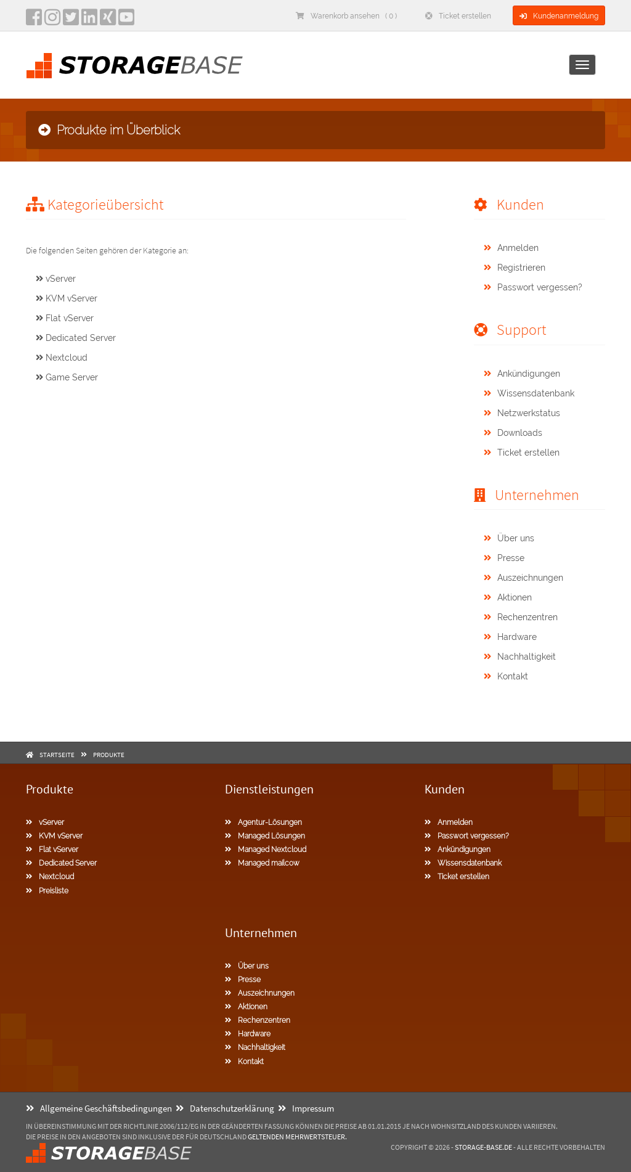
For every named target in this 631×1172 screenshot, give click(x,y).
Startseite (57, 754)
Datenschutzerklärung (225, 1108)
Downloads (513, 433)
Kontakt (506, 676)
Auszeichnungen (523, 578)
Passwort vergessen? (533, 287)
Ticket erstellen (458, 16)
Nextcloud (62, 358)
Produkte (108, 754)
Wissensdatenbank (529, 393)
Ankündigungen (522, 374)
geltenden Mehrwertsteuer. (297, 1136)
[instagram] (52, 21)
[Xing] (108, 21)
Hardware (510, 637)
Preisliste (47, 891)
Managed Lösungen (265, 836)
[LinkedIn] (89, 21)
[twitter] (71, 21)
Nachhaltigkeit (520, 657)
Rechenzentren (521, 617)
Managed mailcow (262, 863)
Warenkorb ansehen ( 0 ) (346, 16)
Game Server (67, 377)
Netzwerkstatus (522, 413)
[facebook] (34, 21)
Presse (504, 558)
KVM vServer (66, 298)
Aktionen (508, 597)
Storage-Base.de (483, 1147)
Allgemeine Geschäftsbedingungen (99, 1108)
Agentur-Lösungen (263, 822)
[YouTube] (126, 21)
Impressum (306, 1108)
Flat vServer (65, 318)
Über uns (509, 538)
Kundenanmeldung (558, 16)
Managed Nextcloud (265, 849)
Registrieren (514, 268)
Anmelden (511, 248)
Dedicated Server (76, 338)
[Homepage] (134, 65)
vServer (56, 279)
